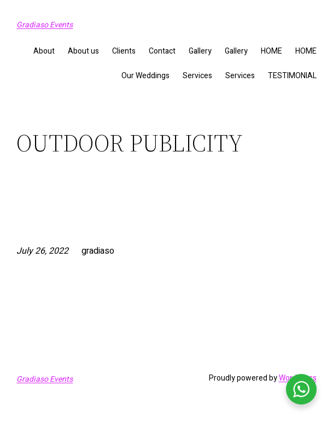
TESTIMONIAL (292, 75)
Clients (124, 51)
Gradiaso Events (44, 25)
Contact (162, 51)
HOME (271, 51)
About (44, 51)
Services (197, 75)
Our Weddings (145, 75)
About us (83, 51)
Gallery (200, 51)
